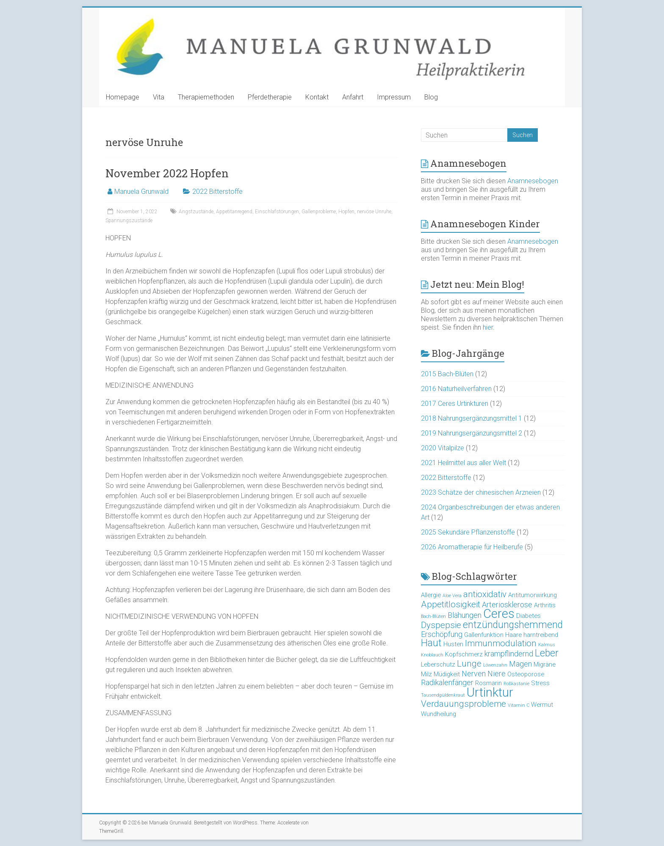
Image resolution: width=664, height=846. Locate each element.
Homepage (122, 97)
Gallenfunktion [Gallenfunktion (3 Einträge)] (484, 635)
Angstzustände (196, 212)
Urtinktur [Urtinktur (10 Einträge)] (490, 692)
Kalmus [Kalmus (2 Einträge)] (546, 645)
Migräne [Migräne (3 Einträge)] (545, 664)
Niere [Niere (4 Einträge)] (496, 673)
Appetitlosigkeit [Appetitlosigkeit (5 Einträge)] (450, 604)
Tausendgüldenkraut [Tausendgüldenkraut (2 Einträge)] (443, 695)
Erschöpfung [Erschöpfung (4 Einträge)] (441, 634)
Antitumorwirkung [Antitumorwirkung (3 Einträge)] (532, 595)
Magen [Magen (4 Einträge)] (520, 663)
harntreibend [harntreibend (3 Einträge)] (540, 635)
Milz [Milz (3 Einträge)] (426, 674)
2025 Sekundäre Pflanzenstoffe (468, 532)
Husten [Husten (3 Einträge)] (453, 644)
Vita (158, 97)
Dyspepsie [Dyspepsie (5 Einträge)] (441, 625)
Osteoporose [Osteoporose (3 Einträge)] (525, 674)
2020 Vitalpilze (442, 448)
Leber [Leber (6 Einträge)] (547, 653)
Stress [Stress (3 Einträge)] (540, 683)
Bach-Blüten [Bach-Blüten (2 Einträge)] (433, 616)
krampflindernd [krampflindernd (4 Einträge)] (508, 653)
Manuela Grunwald (141, 191)
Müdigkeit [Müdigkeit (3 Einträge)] (447, 674)
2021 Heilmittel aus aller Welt (463, 463)
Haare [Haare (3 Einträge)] (513, 635)
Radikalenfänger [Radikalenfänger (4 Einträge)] (447, 682)
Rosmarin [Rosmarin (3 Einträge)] (488, 683)
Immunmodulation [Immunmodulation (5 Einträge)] (501, 643)
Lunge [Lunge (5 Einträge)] (469, 664)
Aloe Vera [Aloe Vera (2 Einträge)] (452, 595)
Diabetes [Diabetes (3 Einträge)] (528, 616)
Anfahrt (352, 97)
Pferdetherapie (270, 97)
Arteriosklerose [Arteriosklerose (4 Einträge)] (507, 604)
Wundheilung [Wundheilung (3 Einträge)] (438, 714)
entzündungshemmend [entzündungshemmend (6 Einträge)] (513, 625)
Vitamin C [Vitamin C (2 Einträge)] (518, 705)
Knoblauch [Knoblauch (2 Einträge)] (432, 655)
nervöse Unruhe (374, 212)
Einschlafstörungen (277, 212)
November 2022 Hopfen (167, 173)
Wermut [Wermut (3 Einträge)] (542, 704)
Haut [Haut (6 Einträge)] (431, 643)
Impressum (394, 97)
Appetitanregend (234, 212)
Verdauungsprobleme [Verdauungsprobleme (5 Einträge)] (463, 704)
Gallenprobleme (319, 212)
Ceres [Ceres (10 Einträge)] (499, 613)
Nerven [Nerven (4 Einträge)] (474, 673)
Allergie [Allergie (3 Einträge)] (431, 595)
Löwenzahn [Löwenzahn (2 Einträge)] (495, 665)
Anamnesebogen (532, 181)
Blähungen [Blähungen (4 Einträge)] (464, 615)
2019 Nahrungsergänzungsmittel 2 (471, 433)
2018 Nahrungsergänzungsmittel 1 (471, 418)
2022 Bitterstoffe (217, 191)
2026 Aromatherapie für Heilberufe (472, 547)
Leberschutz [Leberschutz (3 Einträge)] (438, 664)
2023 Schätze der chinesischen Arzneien (481, 492)
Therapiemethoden (206, 97)
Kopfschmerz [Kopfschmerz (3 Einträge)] (464, 654)
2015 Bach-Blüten (447, 374)
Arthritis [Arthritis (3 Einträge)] (545, 605)
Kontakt (317, 97)
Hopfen (346, 212)
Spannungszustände (128, 220)
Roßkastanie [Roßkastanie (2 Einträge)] (516, 683)
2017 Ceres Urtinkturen (454, 404)
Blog (431, 97)
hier (488, 327)
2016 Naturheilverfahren (456, 389)
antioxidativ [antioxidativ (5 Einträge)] (484, 594)
